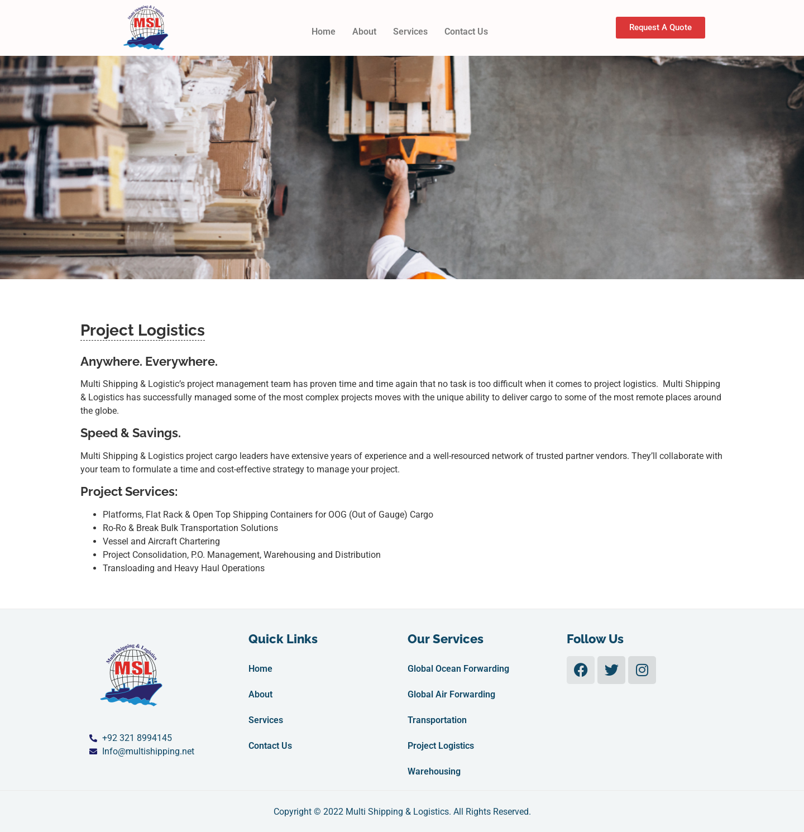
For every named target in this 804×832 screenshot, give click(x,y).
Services (410, 31)
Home (324, 31)
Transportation (437, 720)
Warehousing (434, 771)
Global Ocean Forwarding (458, 668)
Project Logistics (441, 745)
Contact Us (466, 31)
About (364, 31)
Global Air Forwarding (451, 694)
